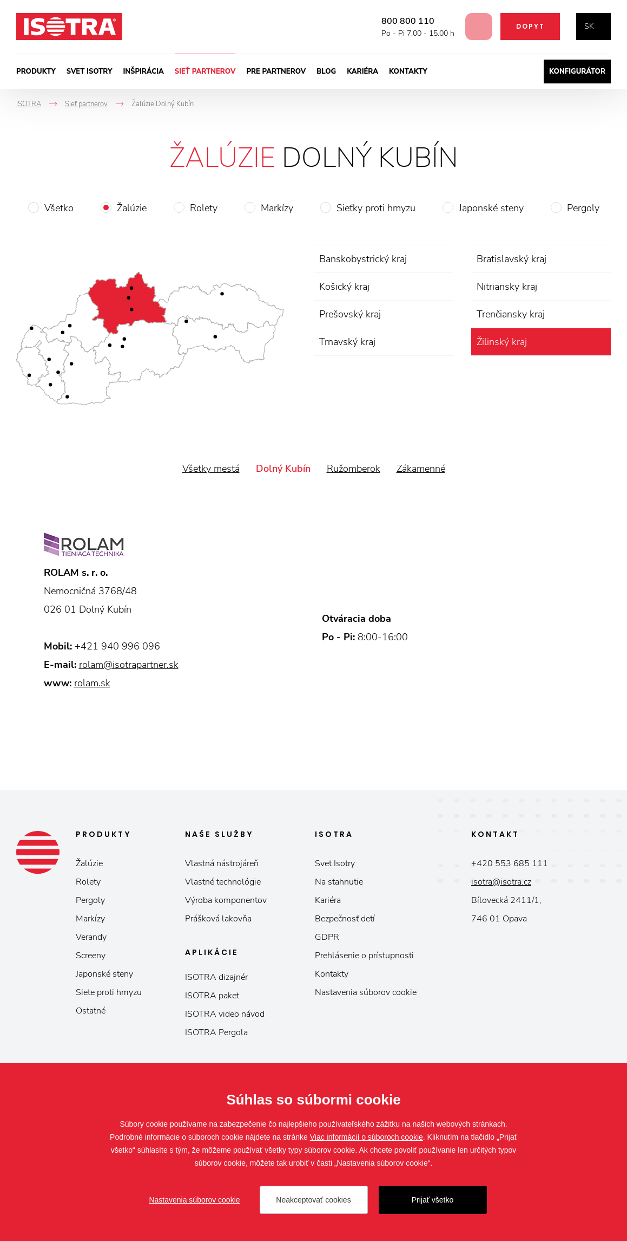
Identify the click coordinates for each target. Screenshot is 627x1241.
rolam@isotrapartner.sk (129, 664)
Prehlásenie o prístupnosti (364, 955)
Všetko (59, 208)
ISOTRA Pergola (216, 1032)
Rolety (203, 208)
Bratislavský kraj (511, 258)
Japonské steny (491, 208)
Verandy (91, 937)
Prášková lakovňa (218, 919)
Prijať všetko (433, 1199)
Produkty (36, 71)
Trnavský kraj (347, 341)
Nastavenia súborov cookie (366, 992)
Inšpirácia (143, 71)
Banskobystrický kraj (363, 258)
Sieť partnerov (205, 71)
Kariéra (362, 71)
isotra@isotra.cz (501, 882)
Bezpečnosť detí (345, 919)
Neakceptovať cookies (313, 1199)
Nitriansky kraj (507, 286)
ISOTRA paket (212, 996)
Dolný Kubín (283, 468)
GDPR (327, 937)
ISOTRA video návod (225, 1014)
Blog (326, 71)
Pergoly (583, 208)
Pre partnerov (276, 71)
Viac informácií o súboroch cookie (366, 1137)
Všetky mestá (211, 468)
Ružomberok (353, 468)
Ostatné (90, 1011)
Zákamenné (421, 468)
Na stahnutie (339, 882)
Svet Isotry (335, 863)
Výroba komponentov (226, 900)
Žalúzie (132, 208)
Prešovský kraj (350, 314)
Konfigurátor (577, 71)
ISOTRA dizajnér (216, 977)
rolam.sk (92, 683)
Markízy (277, 208)
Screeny (90, 955)
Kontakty (408, 71)
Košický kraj (344, 286)
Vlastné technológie (223, 882)
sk (589, 26)
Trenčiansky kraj (511, 314)
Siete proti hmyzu (109, 992)
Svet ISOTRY (90, 71)
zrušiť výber (600, 341)
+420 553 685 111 (509, 863)
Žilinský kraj (502, 341)
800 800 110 (399, 21)
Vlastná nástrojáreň (222, 863)
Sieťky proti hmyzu (375, 208)
